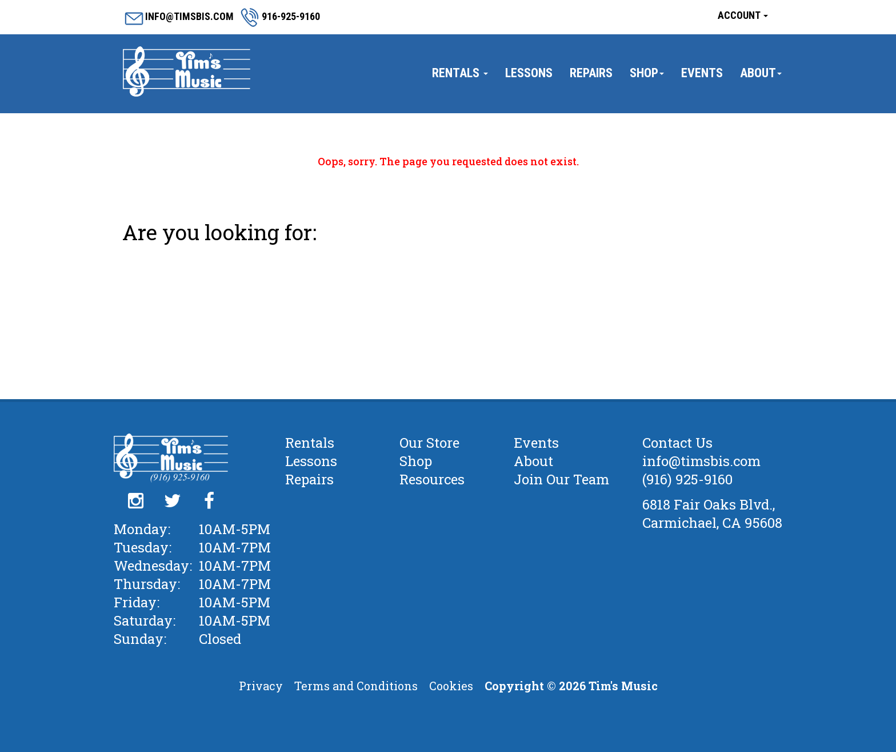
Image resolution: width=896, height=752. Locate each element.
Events (702, 73)
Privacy (261, 685)
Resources (432, 479)
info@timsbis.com (701, 461)
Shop (647, 73)
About (761, 73)
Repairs (591, 73)
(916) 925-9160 (687, 479)
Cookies (451, 685)
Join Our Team (561, 479)
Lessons (529, 73)
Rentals (460, 73)
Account (743, 15)
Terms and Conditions (356, 685)
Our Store (429, 442)
